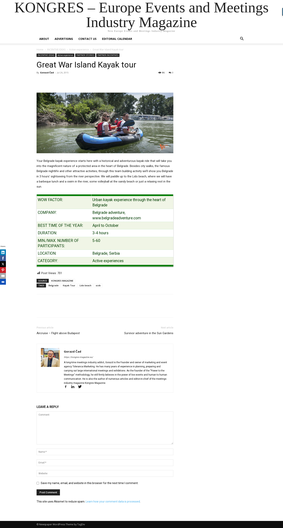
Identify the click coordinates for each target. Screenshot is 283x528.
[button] (241, 39)
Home (40, 49)
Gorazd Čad (47, 72)
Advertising (64, 39)
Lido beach (85, 285)
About (44, 39)
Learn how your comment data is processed (113, 501)
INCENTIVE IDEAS (56, 49)
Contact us (87, 39)
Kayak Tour (69, 285)
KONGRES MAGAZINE (62, 280)
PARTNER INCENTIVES (107, 55)
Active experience (79, 49)
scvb (98, 285)
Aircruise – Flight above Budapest (58, 333)
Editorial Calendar (117, 39)
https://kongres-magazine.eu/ (78, 357)
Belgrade (54, 285)
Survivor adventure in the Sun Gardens (148, 333)
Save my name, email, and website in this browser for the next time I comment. (89, 483)
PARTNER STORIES (85, 55)
